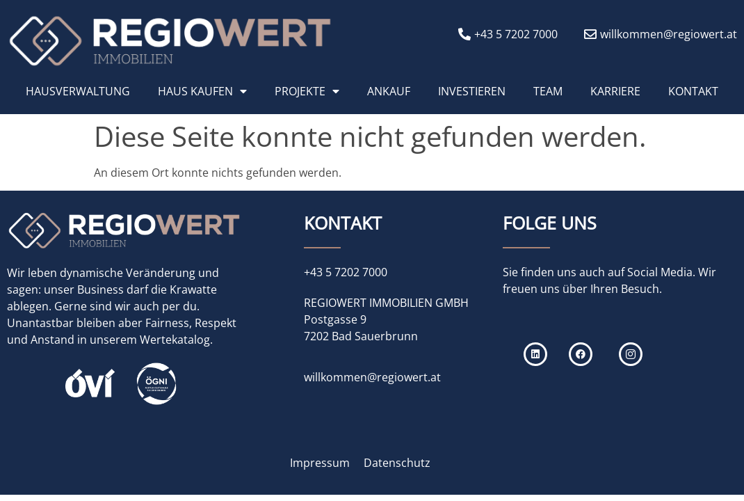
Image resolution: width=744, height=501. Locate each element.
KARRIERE (615, 91)
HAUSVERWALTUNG (78, 91)
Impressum (320, 462)
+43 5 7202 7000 (345, 272)
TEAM (548, 91)
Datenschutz (397, 462)
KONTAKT (693, 91)
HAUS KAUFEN (202, 91)
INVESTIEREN (472, 91)
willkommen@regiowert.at (372, 377)
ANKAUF (388, 91)
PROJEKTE (307, 91)
